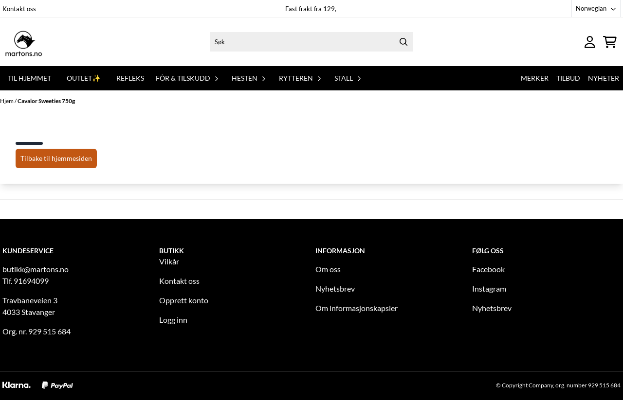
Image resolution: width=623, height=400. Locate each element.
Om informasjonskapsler (356, 308)
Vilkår (169, 261)
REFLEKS (130, 78)
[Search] (403, 42)
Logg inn (173, 319)
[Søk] (311, 42)
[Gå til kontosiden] (590, 42)
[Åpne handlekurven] (610, 42)
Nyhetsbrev (335, 288)
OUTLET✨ (84, 78)
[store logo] (23, 41)
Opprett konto (183, 300)
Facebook (488, 269)
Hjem (7, 100)
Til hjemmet (29, 78)
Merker (535, 78)
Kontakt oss (19, 9)
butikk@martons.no (35, 269)
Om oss (328, 269)
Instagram (489, 288)
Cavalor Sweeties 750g (46, 100)
